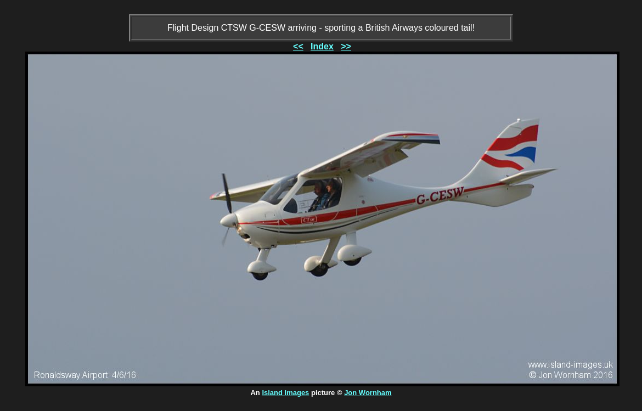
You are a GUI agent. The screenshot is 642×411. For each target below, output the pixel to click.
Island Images (285, 393)
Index (322, 46)
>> (346, 46)
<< (298, 46)
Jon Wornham (367, 393)
